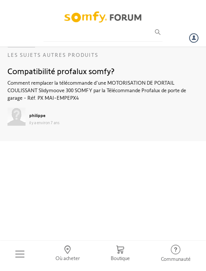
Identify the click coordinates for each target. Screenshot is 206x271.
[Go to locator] (67, 254)
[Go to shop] (120, 254)
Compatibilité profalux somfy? (61, 71)
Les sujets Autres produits (53, 55)
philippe (37, 115)
